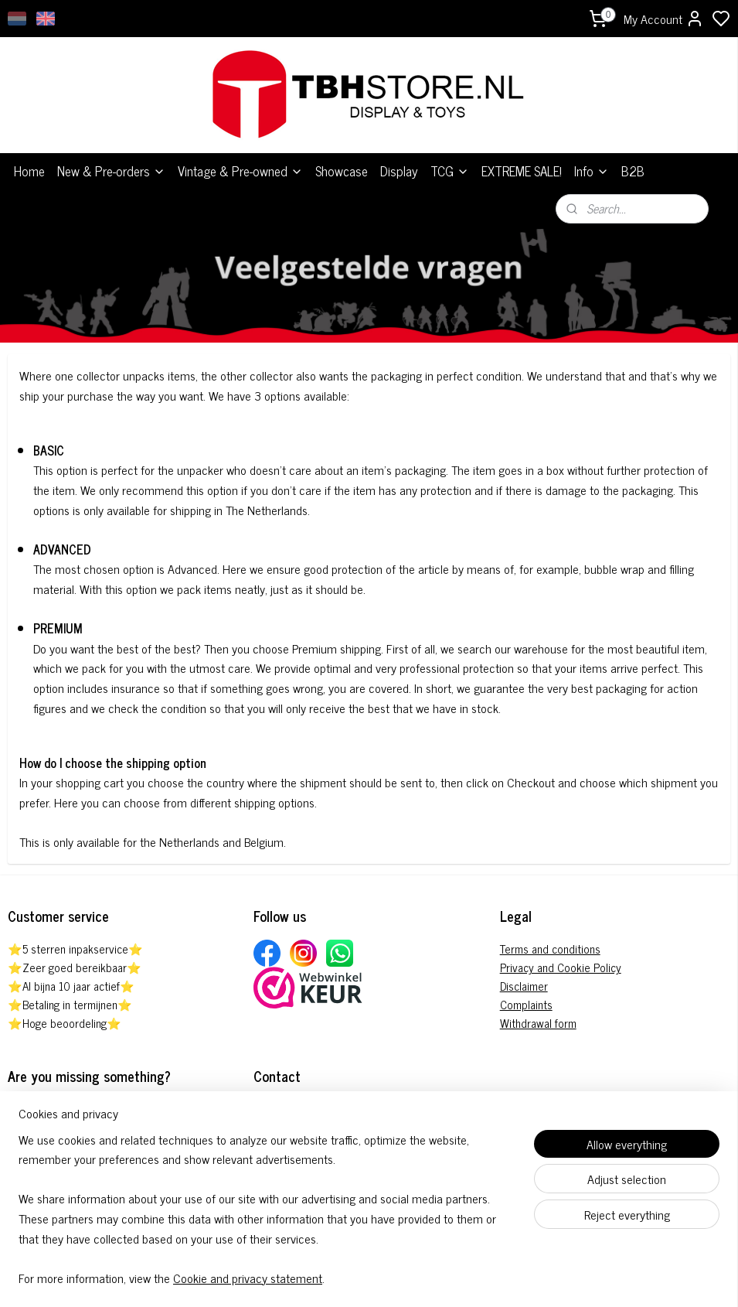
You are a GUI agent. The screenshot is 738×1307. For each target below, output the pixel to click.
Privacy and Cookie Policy (560, 951)
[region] (267, 1218)
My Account (664, 19)
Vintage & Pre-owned (240, 156)
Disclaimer (524, 970)
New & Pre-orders (111, 156)
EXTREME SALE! (521, 156)
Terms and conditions (550, 933)
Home (29, 156)
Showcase (341, 156)
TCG (449, 156)
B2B (632, 156)
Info (591, 156)
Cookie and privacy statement (247, 1278)
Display (399, 156)
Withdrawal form (538, 1007)
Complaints (526, 988)
